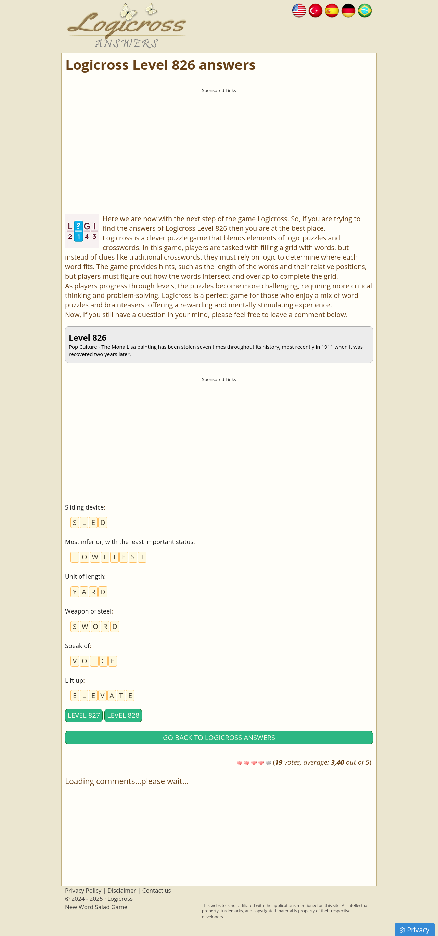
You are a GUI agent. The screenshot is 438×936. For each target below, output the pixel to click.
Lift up (74, 680)
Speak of (77, 646)
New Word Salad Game (96, 907)
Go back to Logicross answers (219, 737)
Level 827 (84, 715)
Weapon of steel (88, 611)
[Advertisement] (219, 144)
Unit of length (84, 576)
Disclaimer (121, 890)
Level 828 (123, 715)
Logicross (120, 898)
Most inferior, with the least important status (129, 542)
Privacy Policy (83, 890)
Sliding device (84, 507)
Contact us (156, 890)
